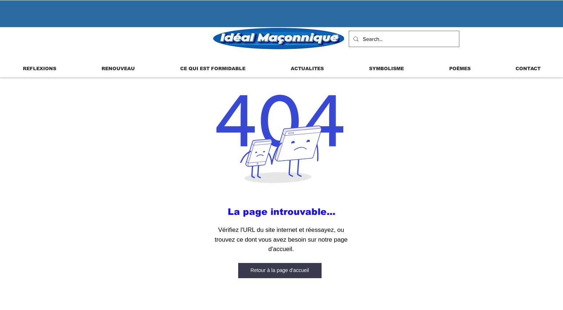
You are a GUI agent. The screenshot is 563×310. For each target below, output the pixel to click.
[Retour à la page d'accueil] (280, 270)
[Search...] (403, 39)
